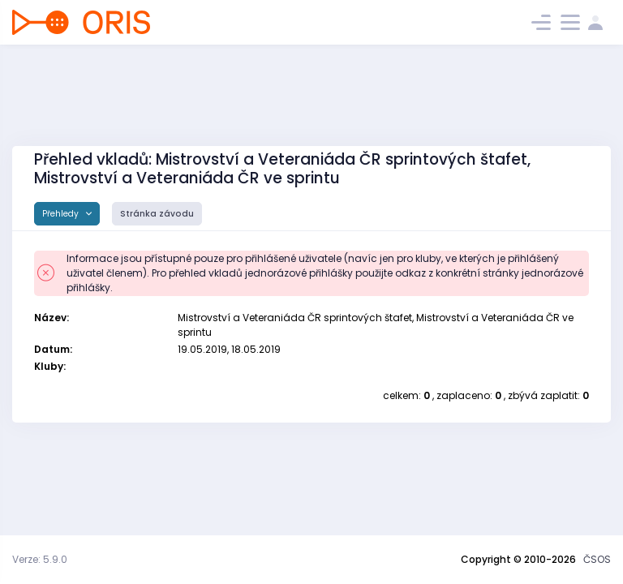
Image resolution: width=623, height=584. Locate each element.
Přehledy (61, 214)
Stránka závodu (157, 214)
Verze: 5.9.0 (39, 559)
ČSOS (597, 559)
